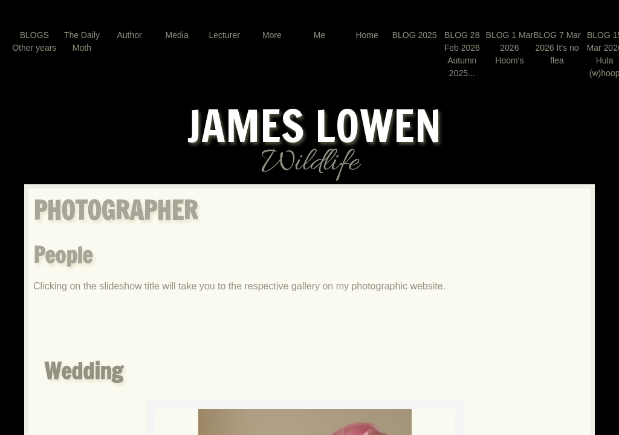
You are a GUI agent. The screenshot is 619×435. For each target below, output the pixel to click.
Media (177, 35)
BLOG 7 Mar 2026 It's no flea (557, 47)
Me (319, 35)
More (272, 35)
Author (129, 35)
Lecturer (224, 35)
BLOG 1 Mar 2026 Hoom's (510, 47)
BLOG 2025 (414, 35)
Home (366, 35)
